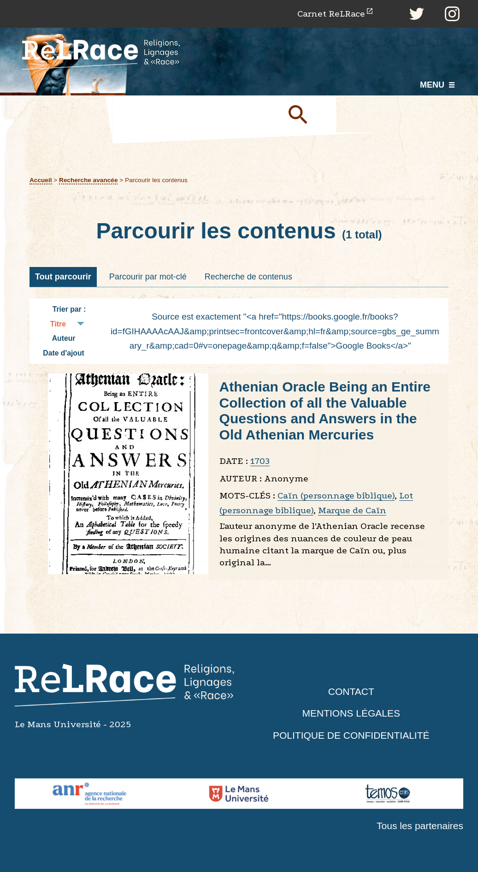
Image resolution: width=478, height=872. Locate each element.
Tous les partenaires (420, 825)
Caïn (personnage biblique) (336, 495)
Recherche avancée (88, 180)
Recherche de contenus (248, 276)
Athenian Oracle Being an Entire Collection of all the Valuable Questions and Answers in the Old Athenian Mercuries (325, 410)
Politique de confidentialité (351, 735)
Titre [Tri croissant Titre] (58, 324)
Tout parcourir (63, 276)
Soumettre (308, 113)
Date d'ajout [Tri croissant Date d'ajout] (63, 353)
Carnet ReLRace (331, 13)
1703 (260, 461)
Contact (351, 691)
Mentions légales (351, 713)
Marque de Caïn (352, 510)
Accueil (41, 180)
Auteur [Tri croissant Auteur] (64, 338)
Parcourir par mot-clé (148, 276)
